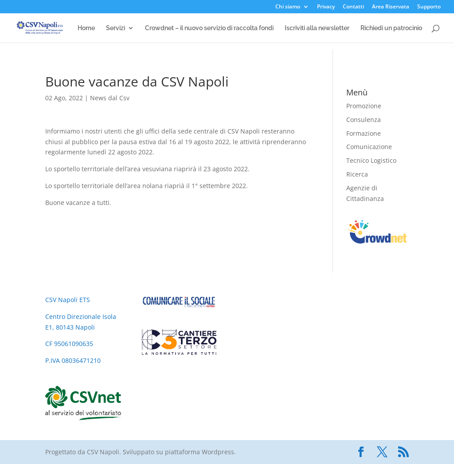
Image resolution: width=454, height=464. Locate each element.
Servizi (115, 28)
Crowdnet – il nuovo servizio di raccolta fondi (209, 28)
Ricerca (357, 174)
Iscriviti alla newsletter (317, 28)
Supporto (429, 7)
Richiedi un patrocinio (391, 28)
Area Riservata (390, 7)
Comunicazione (369, 146)
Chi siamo (287, 7)
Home (86, 28)
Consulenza (363, 119)
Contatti (353, 7)
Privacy (326, 7)
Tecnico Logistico (371, 160)
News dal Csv (109, 98)
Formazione (363, 133)
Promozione (363, 106)
